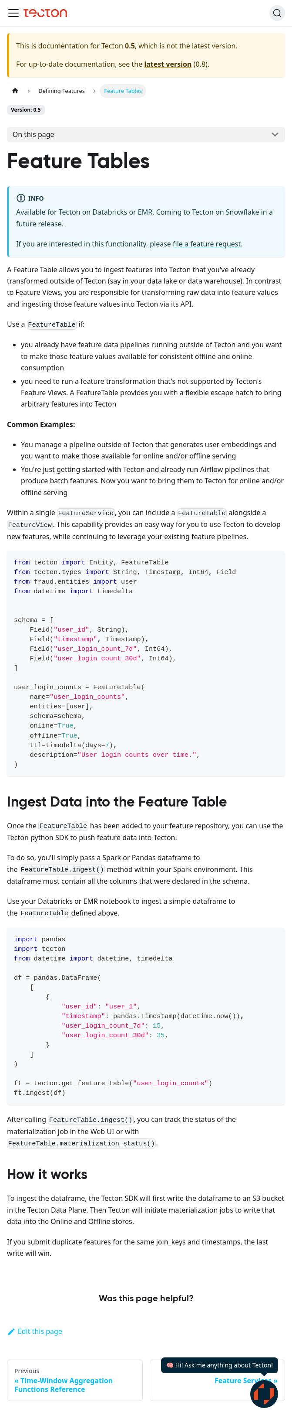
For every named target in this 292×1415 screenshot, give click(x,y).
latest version (167, 64)
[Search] (277, 13)
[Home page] (15, 91)
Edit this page (34, 1331)
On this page (33, 134)
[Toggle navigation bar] (13, 13)
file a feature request (207, 244)
